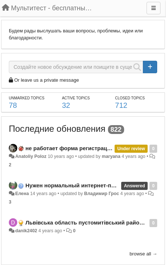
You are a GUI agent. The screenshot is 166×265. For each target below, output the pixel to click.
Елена (22, 193)
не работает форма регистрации (69, 148)
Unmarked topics (26, 98)
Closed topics (130, 98)
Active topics (76, 98)
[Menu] (153, 8)
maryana (111, 156)
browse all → (143, 254)
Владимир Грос (101, 193)
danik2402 (26, 230)
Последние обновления (57, 129)
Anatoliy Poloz (30, 156)
